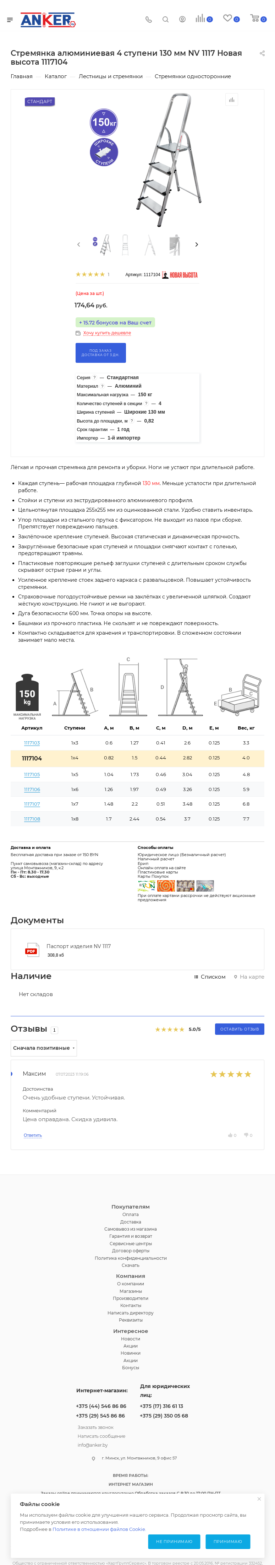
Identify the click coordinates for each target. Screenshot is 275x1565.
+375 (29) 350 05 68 (164, 1416)
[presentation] (78, 245)
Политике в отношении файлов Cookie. (99, 1529)
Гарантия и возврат (130, 1236)
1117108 (32, 819)
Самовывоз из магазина (130, 1229)
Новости (130, 1338)
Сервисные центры (131, 1243)
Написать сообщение (101, 1435)
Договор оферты (130, 1250)
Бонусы (130, 1367)
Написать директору (131, 1313)
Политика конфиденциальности (131, 1258)
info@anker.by (93, 1444)
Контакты (130, 1305)
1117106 (32, 789)
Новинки (131, 1353)
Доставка (130, 1222)
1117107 (32, 804)
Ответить (33, 1135)
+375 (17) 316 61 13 (161, 1406)
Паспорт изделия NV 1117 (78, 946)
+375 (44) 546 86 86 (101, 1406)
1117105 (32, 774)
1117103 (32, 743)
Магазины (131, 1291)
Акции (130, 1346)
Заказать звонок (96, 1426)
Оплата (130, 1214)
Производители (130, 1298)
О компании (130, 1283)
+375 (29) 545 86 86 (100, 1416)
